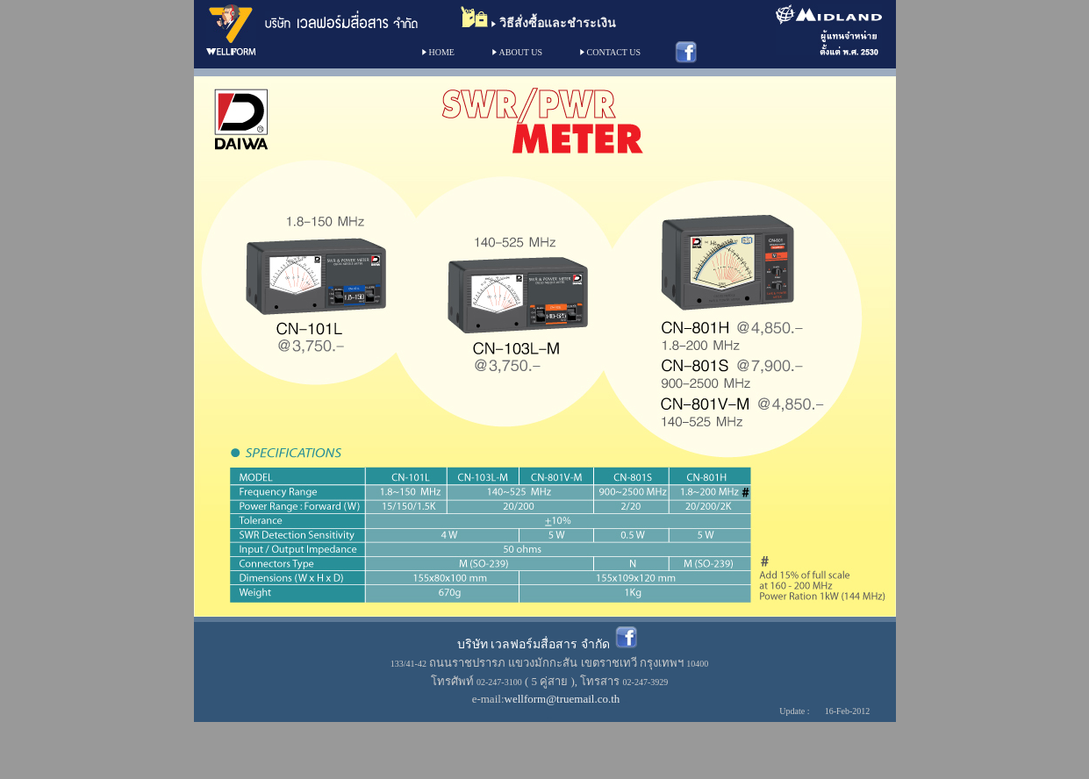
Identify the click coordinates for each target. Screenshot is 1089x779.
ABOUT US (521, 52)
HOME (442, 52)
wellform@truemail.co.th (562, 698)
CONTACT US (614, 52)
